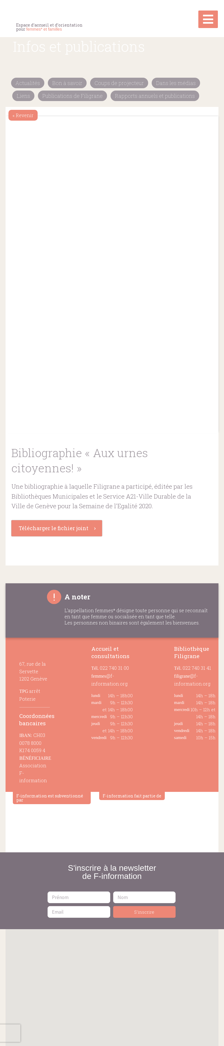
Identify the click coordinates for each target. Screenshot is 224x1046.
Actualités (27, 82)
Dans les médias (176, 82)
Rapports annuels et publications (155, 95)
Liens (23, 95)
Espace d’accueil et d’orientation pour (49, 27)
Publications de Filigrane (72, 95)
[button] (112, 984)
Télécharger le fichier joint (53, 528)
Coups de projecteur (119, 82)
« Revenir (23, 115)
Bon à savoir (67, 82)
